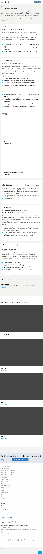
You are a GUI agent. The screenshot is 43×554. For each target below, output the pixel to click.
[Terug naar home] (38, 2)
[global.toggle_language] (5, 2)
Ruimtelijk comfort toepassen (8, 472)
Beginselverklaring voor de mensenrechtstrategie (13, 531)
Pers (2, 508)
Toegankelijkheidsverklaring (26, 540)
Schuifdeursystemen (6, 483)
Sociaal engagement (6, 514)
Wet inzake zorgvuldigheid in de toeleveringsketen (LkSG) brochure (18, 529)
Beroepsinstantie (5, 534)
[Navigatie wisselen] (2, 2)
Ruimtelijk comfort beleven (8, 470)
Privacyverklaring (13, 540)
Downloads (4, 497)
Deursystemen (4, 481)
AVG (7, 540)
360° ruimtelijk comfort (7, 468)
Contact (3, 505)
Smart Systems (5, 487)
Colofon (2, 540)
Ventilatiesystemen (6, 485)
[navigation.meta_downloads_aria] (8, 2)
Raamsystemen (5, 479)
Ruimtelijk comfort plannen (8, 474)
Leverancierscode (5, 527)
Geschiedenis (4, 510)
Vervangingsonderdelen (7, 501)
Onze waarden (5, 512)
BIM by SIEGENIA (5, 499)
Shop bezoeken (5, 492)
